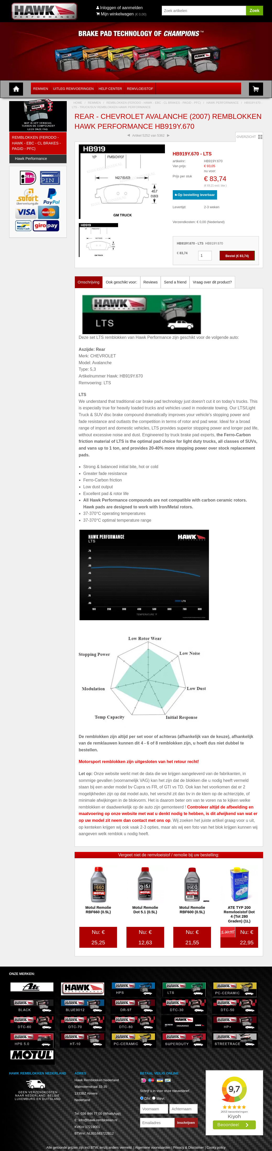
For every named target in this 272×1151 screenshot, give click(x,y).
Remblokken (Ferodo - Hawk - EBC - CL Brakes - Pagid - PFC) (36, 143)
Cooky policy (216, 1147)
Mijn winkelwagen (115, 14)
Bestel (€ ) (237, 256)
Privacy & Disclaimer (188, 1147)
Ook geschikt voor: (121, 282)
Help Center (110, 89)
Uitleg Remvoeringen (73, 89)
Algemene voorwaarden (152, 1147)
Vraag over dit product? (212, 282)
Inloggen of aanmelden (121, 7)
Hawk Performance (31, 158)
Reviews (150, 282)
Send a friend (175, 282)
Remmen (40, 89)
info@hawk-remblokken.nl (98, 1120)
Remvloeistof (140, 89)
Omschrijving (88, 282)
